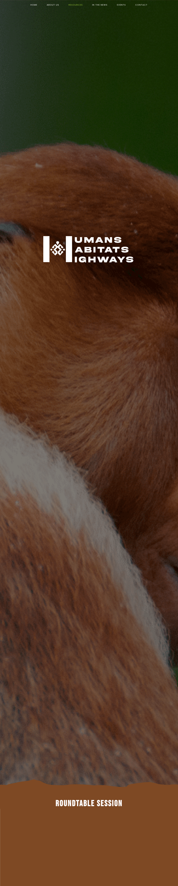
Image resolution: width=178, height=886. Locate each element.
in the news (99, 4)
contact (141, 4)
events (121, 4)
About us (53, 4)
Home (33, 4)
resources (76, 4)
